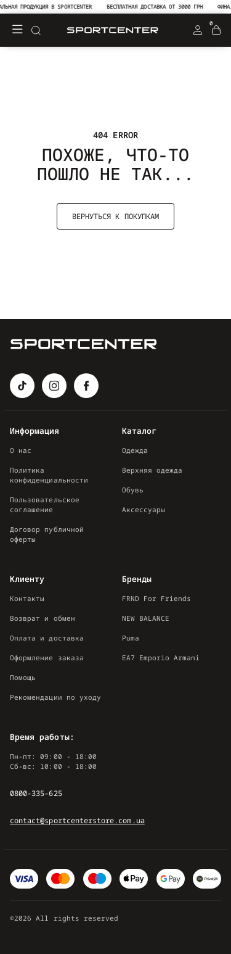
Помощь (23, 677)
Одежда (135, 450)
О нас (20, 450)
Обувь (133, 489)
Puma (130, 637)
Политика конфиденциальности (49, 474)
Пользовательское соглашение (44, 504)
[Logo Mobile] (113, 30)
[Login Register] (198, 30)
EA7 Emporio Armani (161, 657)
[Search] (36, 30)
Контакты (27, 598)
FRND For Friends (157, 598)
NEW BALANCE (146, 618)
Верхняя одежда (152, 470)
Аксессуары (144, 509)
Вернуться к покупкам (115, 216)
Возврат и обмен (42, 618)
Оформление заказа (47, 657)
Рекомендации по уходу (55, 697)
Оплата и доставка (47, 637)
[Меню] (17, 30)
